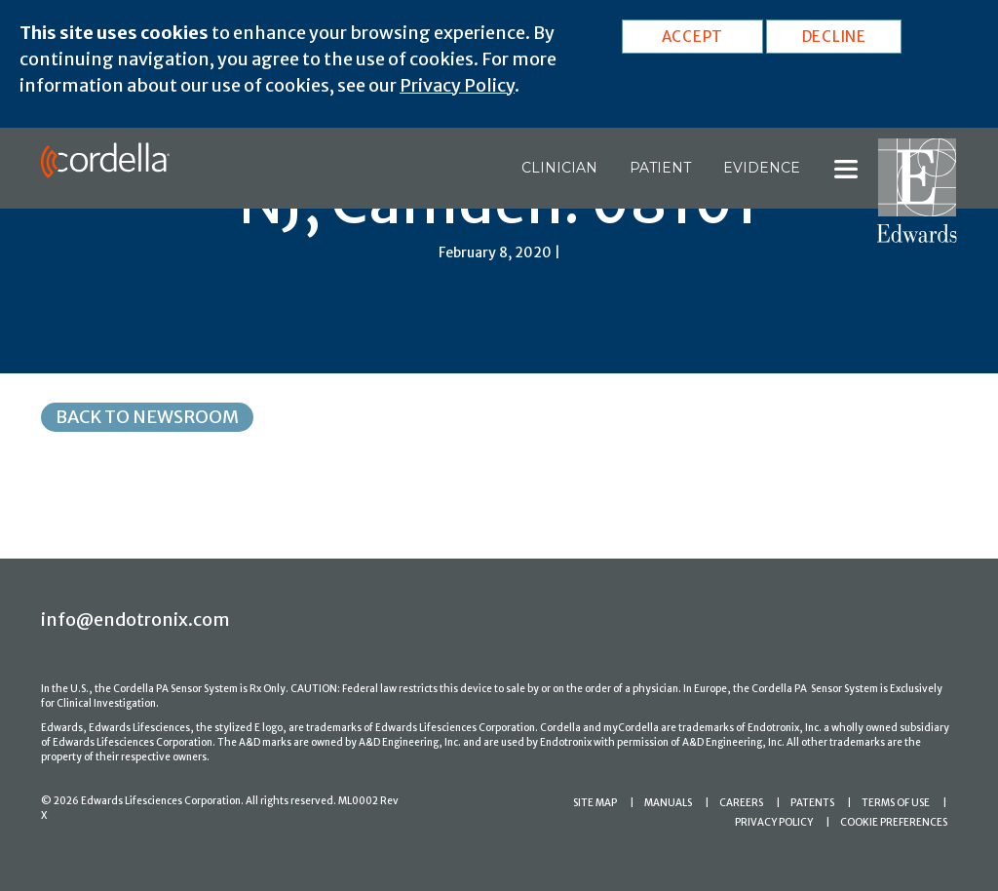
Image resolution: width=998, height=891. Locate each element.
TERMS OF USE (896, 802)
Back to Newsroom (147, 417)
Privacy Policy (457, 85)
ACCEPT (693, 36)
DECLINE (834, 36)
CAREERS (741, 802)
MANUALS (668, 802)
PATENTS (812, 802)
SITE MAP (595, 802)
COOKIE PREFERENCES (893, 822)
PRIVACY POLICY (774, 822)
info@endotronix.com (135, 619)
